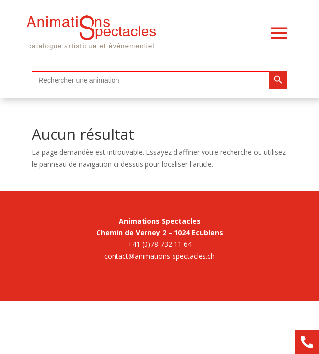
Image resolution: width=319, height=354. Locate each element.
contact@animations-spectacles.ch (159, 256)
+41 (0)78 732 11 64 (160, 244)
